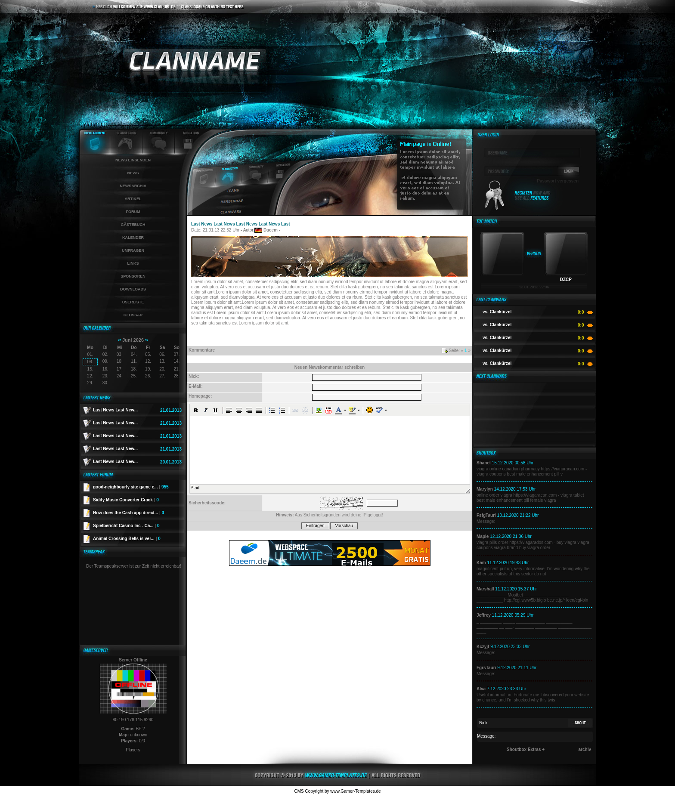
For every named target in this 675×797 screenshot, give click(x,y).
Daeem (270, 230)
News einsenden (133, 160)
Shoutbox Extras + (526, 749)
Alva (481, 688)
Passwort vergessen (558, 181)
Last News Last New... (115, 410)
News (133, 173)
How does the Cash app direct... (128, 512)
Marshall (485, 589)
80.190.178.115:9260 (133, 719)
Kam (481, 562)
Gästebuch (133, 224)
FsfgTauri (486, 515)
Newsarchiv (133, 186)
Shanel (484, 462)
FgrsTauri (486, 667)
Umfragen (133, 250)
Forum (133, 212)
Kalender (133, 237)
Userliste (133, 302)
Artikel (133, 199)
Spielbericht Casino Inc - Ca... (126, 525)
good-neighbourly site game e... (131, 487)
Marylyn (485, 489)
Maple (483, 536)
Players (133, 750)
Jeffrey (484, 615)
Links (133, 263)
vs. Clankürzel (497, 311)
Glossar (133, 315)
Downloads (133, 289)
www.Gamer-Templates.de (355, 791)
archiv (585, 749)
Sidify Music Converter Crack (126, 499)
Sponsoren (133, 276)
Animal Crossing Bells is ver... (127, 538)
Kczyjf (483, 646)
